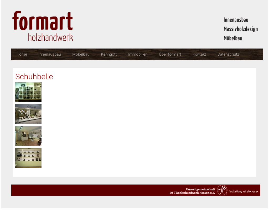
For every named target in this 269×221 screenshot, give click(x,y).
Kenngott (109, 54)
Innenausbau (50, 54)
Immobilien (137, 54)
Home (22, 54)
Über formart (170, 54)
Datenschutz (228, 54)
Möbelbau (80, 54)
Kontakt (199, 54)
